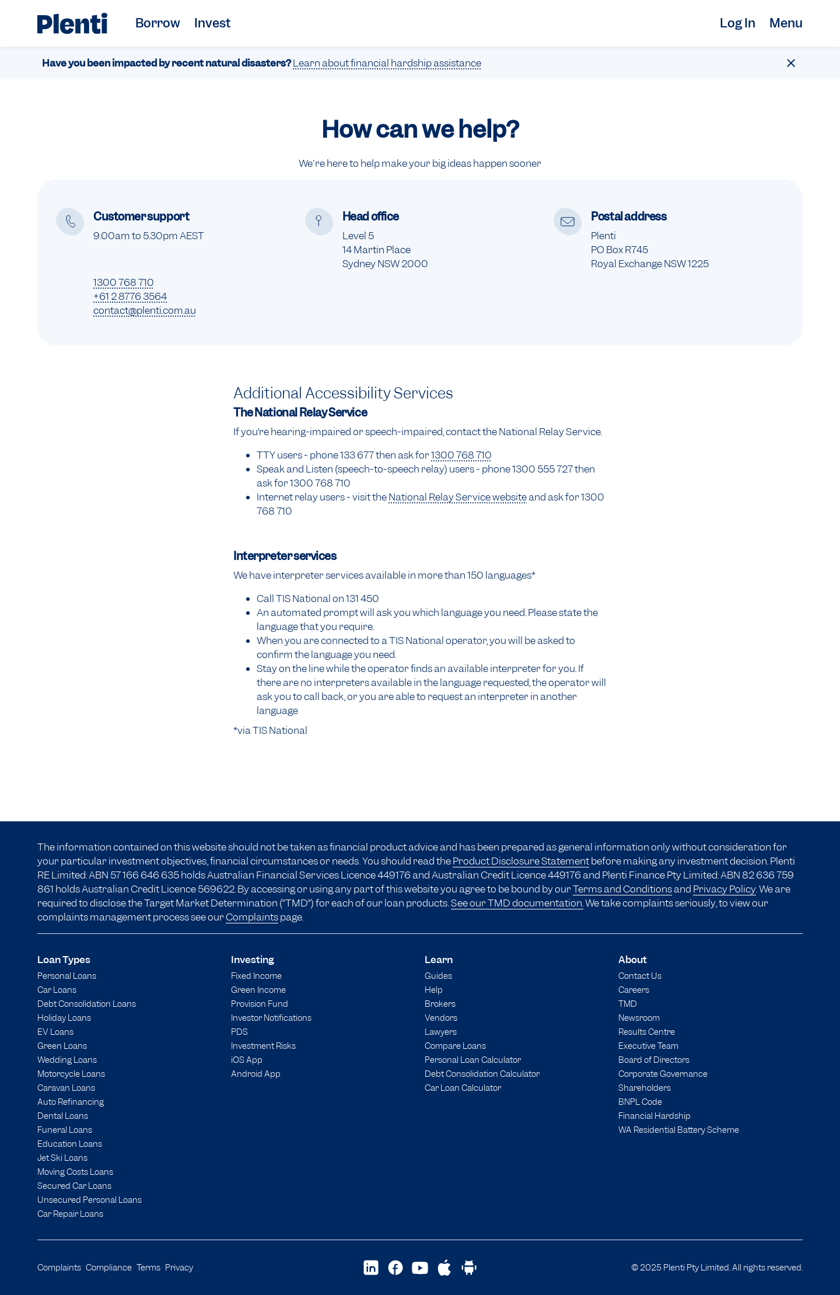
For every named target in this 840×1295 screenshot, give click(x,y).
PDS (239, 1031)
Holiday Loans (64, 1017)
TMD (627, 1003)
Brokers (440, 1003)
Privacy (179, 1267)
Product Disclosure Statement (521, 861)
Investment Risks (263, 1045)
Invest (212, 23)
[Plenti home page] (72, 23)
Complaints (252, 917)
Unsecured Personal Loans (89, 1199)
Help (434, 989)
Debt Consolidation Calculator (482, 1073)
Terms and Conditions (622, 889)
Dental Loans (62, 1115)
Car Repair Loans (70, 1213)
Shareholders (644, 1087)
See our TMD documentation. (517, 903)
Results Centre (646, 1031)
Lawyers (441, 1031)
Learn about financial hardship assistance (387, 63)
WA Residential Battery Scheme (678, 1129)
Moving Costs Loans (75, 1171)
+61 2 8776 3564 (130, 296)
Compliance (109, 1267)
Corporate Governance (663, 1073)
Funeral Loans (64, 1129)
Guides (438, 975)
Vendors (441, 1017)
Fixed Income (256, 975)
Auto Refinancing (70, 1101)
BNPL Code (640, 1101)
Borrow (157, 23)
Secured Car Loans (74, 1185)
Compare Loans (455, 1045)
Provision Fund (259, 1003)
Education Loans (69, 1143)
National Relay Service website (457, 497)
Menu (786, 23)
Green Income (258, 989)
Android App (256, 1073)
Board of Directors (654, 1059)
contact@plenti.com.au (144, 310)
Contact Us (640, 975)
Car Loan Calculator (463, 1087)
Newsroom (639, 1017)
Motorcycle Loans (71, 1073)
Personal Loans (66, 975)
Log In (737, 23)
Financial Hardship (654, 1115)
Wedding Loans (67, 1059)
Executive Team (648, 1045)
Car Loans (56, 989)
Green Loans (62, 1045)
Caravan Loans (66, 1087)
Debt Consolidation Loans (86, 1003)
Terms (148, 1267)
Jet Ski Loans (62, 1157)
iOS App (246, 1059)
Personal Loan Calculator (473, 1059)
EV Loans (55, 1031)
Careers (633, 989)
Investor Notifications (271, 1017)
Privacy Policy (724, 889)
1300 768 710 (123, 282)
